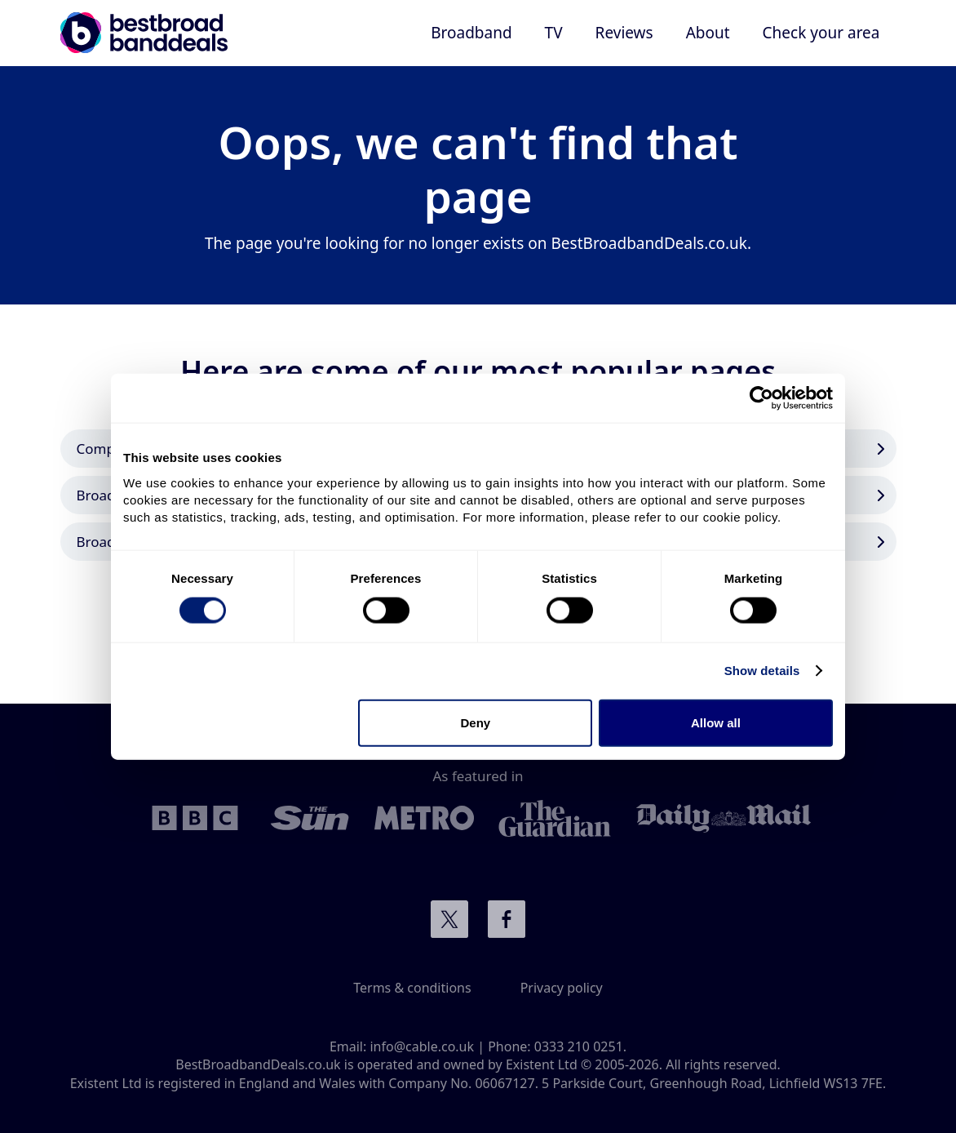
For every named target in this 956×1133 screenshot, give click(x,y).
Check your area (821, 32)
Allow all (716, 722)
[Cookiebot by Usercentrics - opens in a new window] (761, 398)
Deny (476, 722)
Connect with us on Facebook (506, 919)
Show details (762, 671)
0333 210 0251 (578, 1046)
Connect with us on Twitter (449, 919)
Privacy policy (561, 988)
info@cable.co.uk (422, 1046)
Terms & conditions (412, 988)
